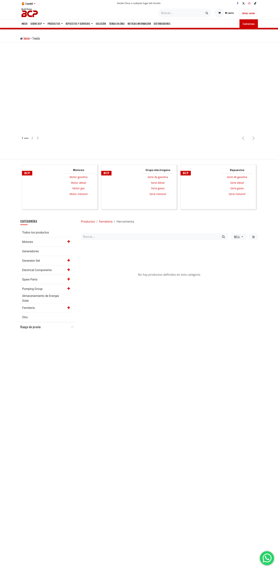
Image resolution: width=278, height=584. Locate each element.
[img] (253, 138)
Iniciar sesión (248, 13)
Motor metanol (79, 194)
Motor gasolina (79, 177)
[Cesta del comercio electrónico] (224, 12)
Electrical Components (37, 270)
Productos (88, 221)
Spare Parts (29, 279)
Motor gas (78, 188)
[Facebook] (237, 3)
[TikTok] (255, 3)
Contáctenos (249, 24)
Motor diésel (78, 182)
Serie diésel (158, 182)
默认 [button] (237, 236)
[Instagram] (249, 3)
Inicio (27, 38)
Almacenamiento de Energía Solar (40, 298)
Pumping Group (32, 289)
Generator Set (31, 260)
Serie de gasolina (158, 177)
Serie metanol (158, 194)
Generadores (30, 251)
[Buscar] (206, 13)
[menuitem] (24, 23)
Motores (27, 242)
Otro (25, 317)
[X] (243, 3)
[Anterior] (243, 138)
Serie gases (158, 188)
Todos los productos (35, 232)
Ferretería (28, 308)
